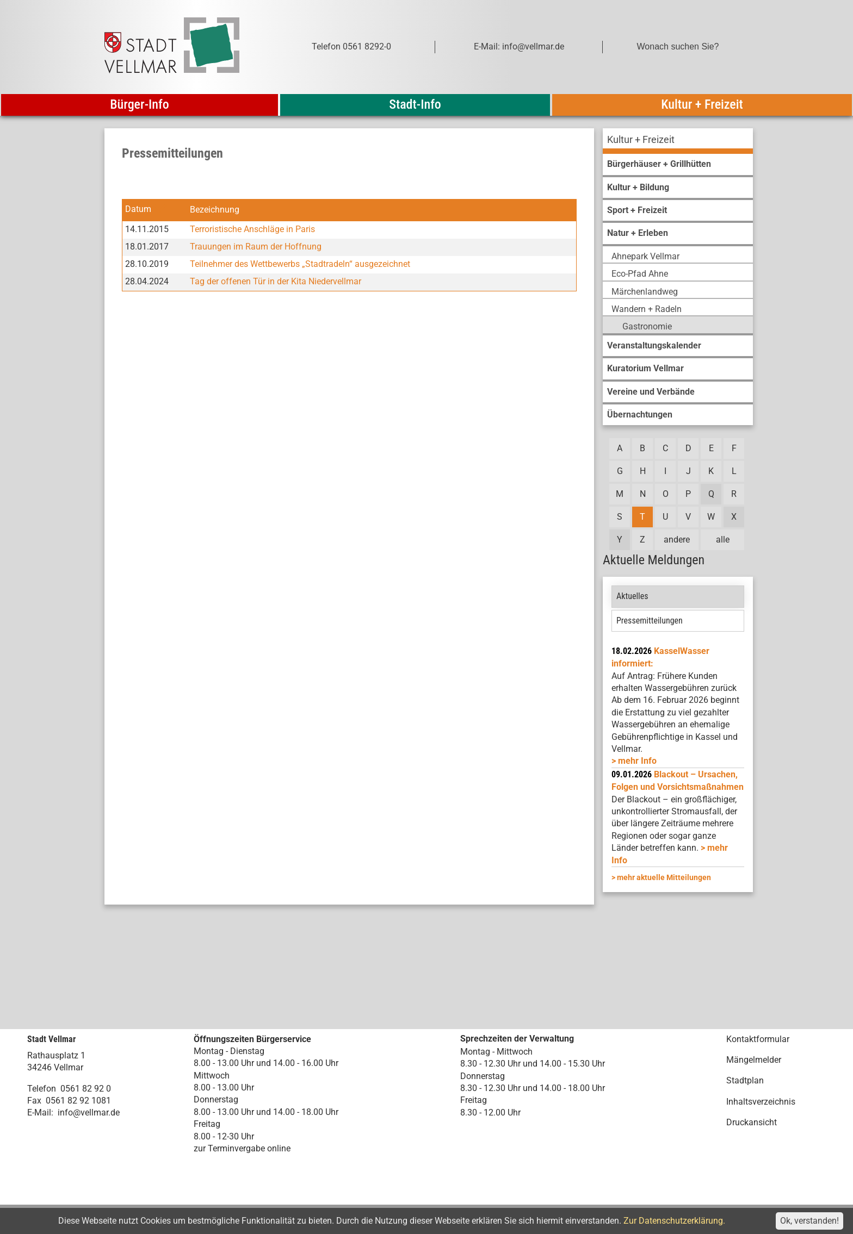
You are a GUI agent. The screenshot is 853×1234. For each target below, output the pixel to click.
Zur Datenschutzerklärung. (674, 1221)
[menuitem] (678, 141)
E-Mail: (40, 1112)
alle (723, 539)
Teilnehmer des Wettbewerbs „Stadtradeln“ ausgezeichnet (300, 264)
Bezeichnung (214, 209)
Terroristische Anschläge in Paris (252, 229)
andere (677, 539)
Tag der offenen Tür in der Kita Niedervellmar (275, 281)
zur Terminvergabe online (242, 1148)
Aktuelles (632, 596)
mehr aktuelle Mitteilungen (664, 877)
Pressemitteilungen (649, 620)
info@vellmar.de (89, 1112)
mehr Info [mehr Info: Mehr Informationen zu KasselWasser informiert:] (637, 761)
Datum (138, 209)
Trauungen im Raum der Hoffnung (256, 246)
